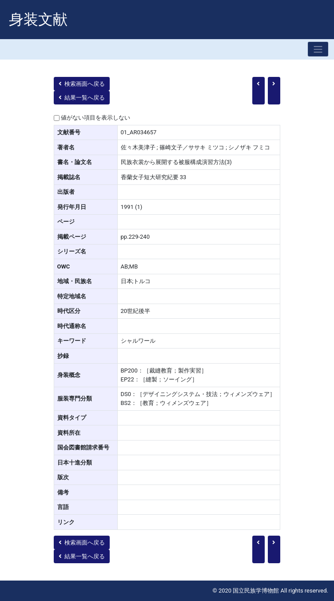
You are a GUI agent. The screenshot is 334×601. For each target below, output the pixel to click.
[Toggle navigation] (318, 49)
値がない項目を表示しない (95, 117)
